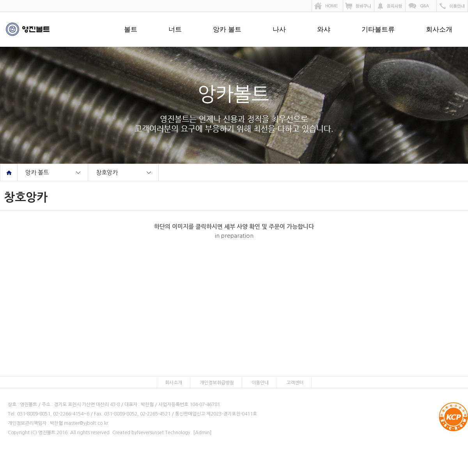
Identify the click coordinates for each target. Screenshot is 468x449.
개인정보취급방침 (217, 382)
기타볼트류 (378, 29)
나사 (279, 29)
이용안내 (260, 382)
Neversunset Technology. (164, 432)
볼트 (130, 29)
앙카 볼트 (227, 29)
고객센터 (294, 382)
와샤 (323, 29)
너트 (175, 29)
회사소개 (439, 29)
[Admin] (202, 432)
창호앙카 (107, 172)
